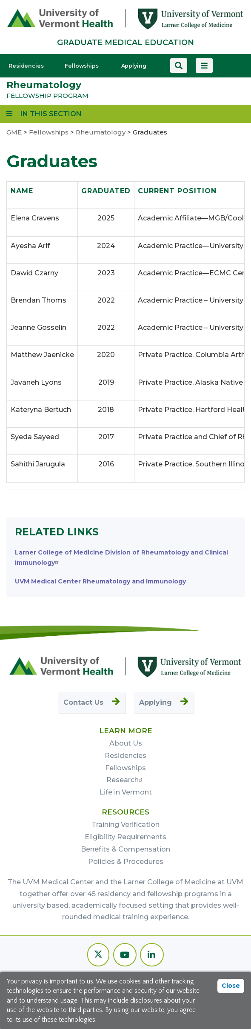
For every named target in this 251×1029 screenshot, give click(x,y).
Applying (133, 66)
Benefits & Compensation (125, 849)
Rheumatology (43, 85)
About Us (125, 743)
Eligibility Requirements (125, 837)
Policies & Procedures (125, 862)
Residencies (26, 66)
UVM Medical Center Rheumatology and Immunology (100, 581)
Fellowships (82, 66)
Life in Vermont (126, 792)
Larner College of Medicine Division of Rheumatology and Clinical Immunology (121, 557)
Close (231, 985)
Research (125, 780)
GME (14, 132)
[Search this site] (178, 65)
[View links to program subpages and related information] (44, 114)
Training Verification (125, 824)
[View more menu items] (204, 65)
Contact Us (83, 702)
